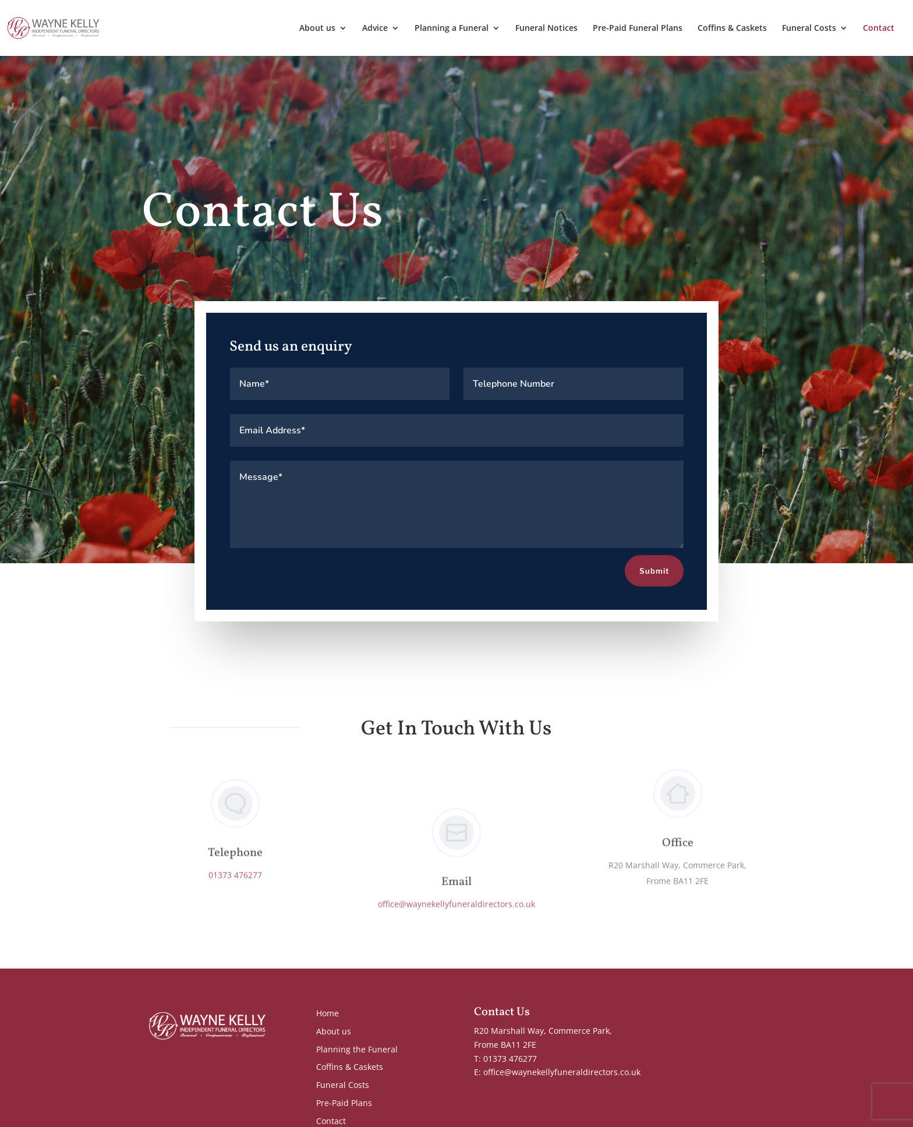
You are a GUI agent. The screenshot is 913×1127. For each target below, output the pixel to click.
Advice (375, 28)
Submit (654, 571)
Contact (878, 28)
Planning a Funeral (452, 28)
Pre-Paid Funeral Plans (637, 28)
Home (327, 1013)
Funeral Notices (546, 28)
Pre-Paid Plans (344, 1102)
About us (317, 28)
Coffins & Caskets (732, 28)
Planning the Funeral (357, 1049)
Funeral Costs (809, 28)
